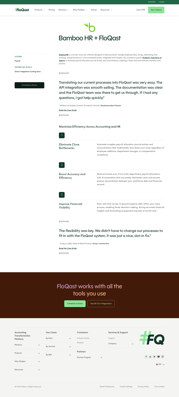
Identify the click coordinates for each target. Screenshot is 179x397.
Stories (94, 10)
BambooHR (63, 55)
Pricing (52, 10)
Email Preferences (107, 387)
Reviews (80, 343)
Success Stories (83, 338)
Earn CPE (141, 10)
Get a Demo (156, 10)
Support (151, 2)
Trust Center (159, 387)
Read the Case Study (68, 110)
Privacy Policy (143, 387)
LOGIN (161, 2)
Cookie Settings (126, 387)
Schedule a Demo (75, 304)
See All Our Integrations (101, 304)
